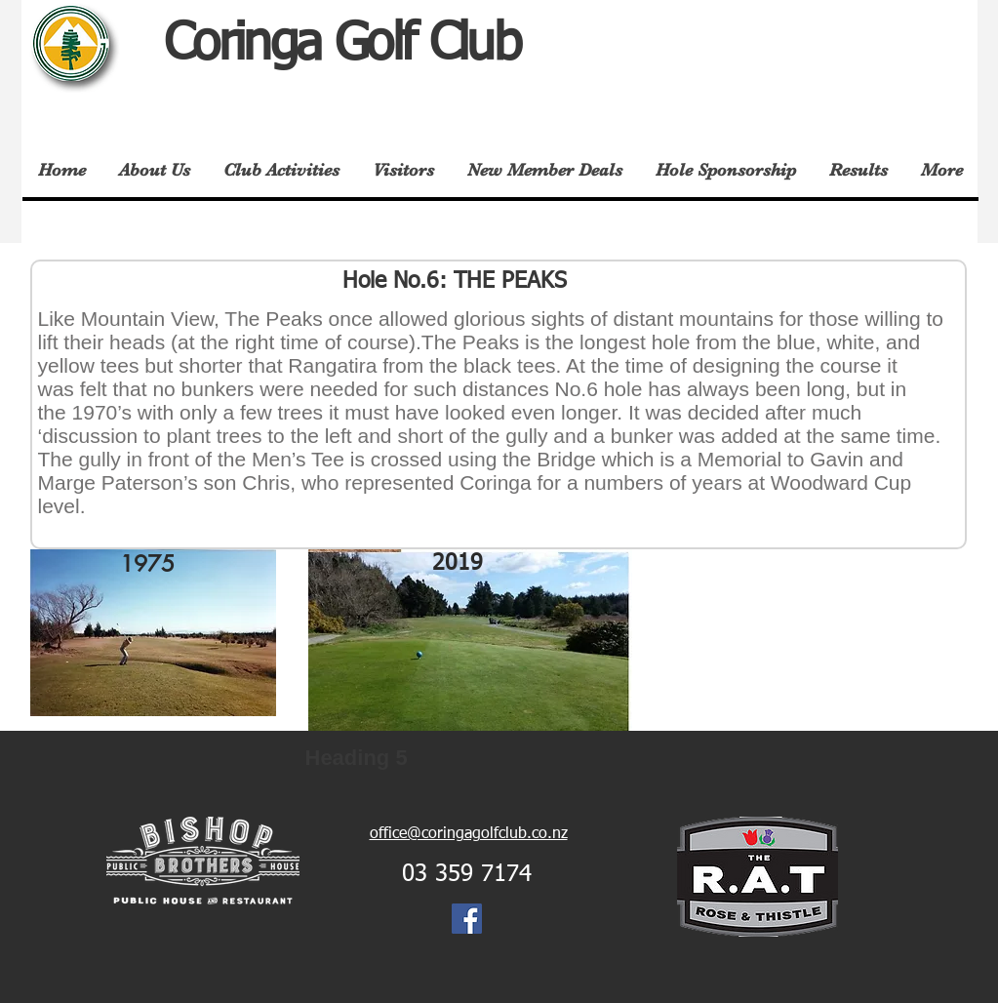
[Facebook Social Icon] (467, 918)
